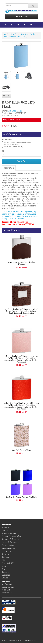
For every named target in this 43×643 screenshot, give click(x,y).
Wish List (6, 590)
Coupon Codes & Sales (11, 536)
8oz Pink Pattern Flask (21, 450)
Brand (13, 34)
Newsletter (6, 593)
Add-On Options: (7, 139)
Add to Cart (21, 161)
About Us (6, 528)
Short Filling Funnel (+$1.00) (12, 147)
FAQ (3, 560)
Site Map (5, 557)
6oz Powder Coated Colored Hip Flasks (21, 497)
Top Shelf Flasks (28, 34)
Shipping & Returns (10, 539)
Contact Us (6, 551)
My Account (7, 584)
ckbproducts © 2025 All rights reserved (19, 641)
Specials (5, 572)
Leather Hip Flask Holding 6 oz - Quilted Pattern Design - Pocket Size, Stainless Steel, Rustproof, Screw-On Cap (21, 311)
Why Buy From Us (9, 533)
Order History (8, 587)
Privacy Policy (8, 545)
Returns (5, 554)
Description (9, 168)
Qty (3, 151)
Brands (5, 569)
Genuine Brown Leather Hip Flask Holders (21, 263)
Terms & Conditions (10, 542)
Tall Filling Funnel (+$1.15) (12, 144)
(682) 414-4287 (8, 563)
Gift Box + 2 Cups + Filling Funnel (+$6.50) (16, 142)
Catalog (5, 578)
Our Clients (7, 530)
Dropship (6, 575)
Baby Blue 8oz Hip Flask (14, 37)
